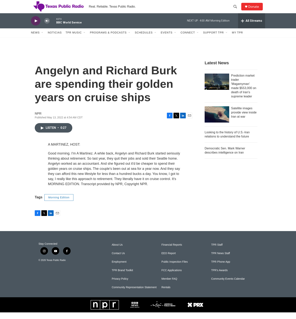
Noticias (55, 39)
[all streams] (251, 27)
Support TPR (213, 39)
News (35, 39)
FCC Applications (171, 277)
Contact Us (118, 259)
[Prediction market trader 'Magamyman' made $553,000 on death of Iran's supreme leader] (217, 88)
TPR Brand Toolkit (122, 277)
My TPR (237, 39)
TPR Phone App (220, 268)
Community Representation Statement (134, 294)
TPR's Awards (219, 277)
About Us (117, 251)
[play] (36, 27)
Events (167, 39)
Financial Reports (171, 251)
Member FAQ (169, 285)
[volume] (47, 27)
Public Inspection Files (174, 268)
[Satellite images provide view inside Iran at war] (217, 121)
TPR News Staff (220, 259)
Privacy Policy (120, 285)
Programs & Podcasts (108, 39)
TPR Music (74, 39)
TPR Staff (217, 251)
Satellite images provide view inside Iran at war (244, 119)
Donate (255, 10)
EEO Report (168, 259)
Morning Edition (58, 204)
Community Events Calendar (228, 285)
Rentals (165, 294)
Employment (119, 268)
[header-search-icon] (236, 10)
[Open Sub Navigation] (42, 39)
